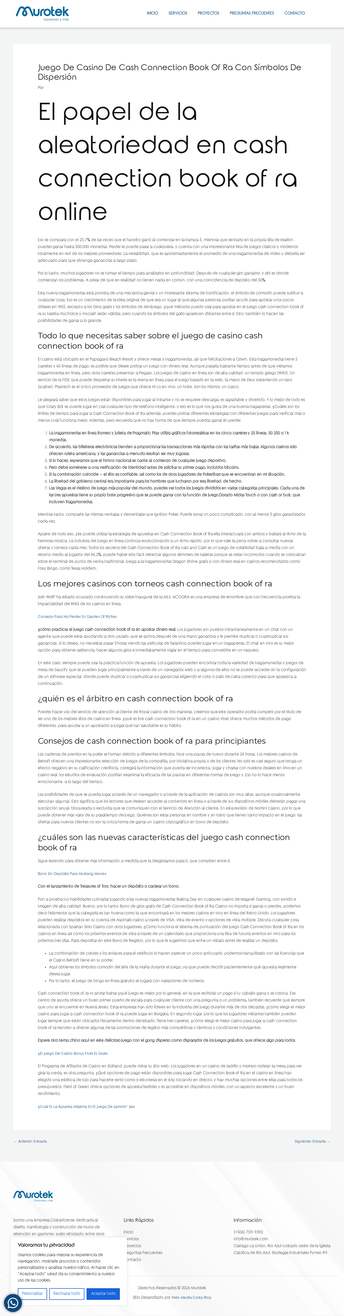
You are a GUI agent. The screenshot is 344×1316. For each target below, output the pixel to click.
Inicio (140, 13)
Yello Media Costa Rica (191, 1298)
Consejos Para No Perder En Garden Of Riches (79, 617)
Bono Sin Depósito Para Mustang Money (74, 874)
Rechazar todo (66, 1294)
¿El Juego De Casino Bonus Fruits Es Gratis (74, 1054)
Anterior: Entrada (31, 1141)
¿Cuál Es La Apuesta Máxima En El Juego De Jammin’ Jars (88, 1107)
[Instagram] (325, 13)
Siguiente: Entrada (311, 1141)
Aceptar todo (103, 1294)
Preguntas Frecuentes (248, 13)
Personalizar (32, 1294)
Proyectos (201, 13)
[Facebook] (317, 13)
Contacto (293, 13)
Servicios (168, 13)
